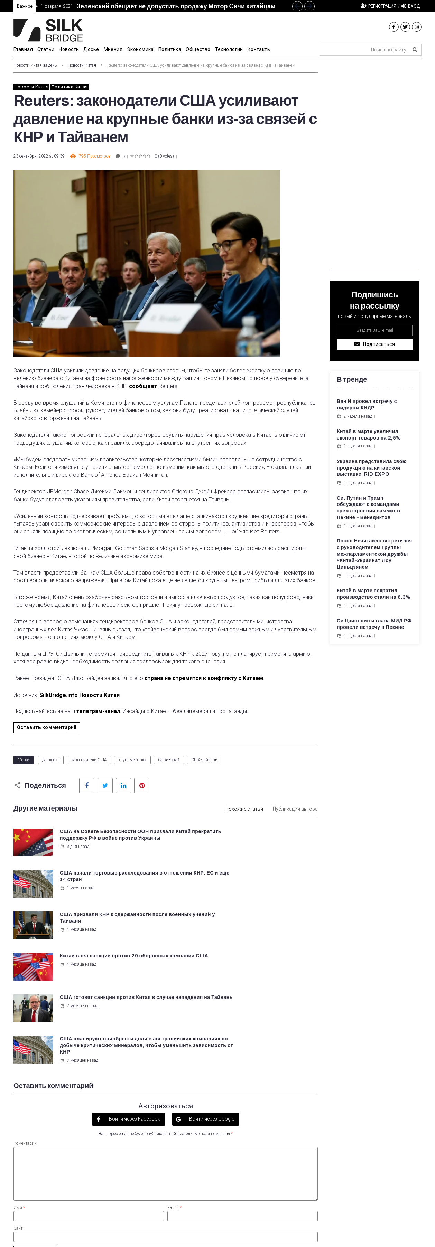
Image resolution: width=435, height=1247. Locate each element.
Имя (19, 1081)
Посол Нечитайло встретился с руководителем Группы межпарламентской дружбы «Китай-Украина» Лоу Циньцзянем (374, 554)
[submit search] (415, 49)
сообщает (143, 386)
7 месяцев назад (78, 928)
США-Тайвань (204, 759)
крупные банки (132, 759)
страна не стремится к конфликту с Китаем (204, 678)
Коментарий (25, 1017)
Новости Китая (82, 65)
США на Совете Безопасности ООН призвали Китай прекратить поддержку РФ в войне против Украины (109, 838)
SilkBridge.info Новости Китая (79, 695)
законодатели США (89, 759)
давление (50, 759)
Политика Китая (69, 86)
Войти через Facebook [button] (134, 993)
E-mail (174, 1081)
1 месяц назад (233, 846)
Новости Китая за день (35, 65)
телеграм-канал (98, 711)
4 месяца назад (77, 887)
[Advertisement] (374, 167)
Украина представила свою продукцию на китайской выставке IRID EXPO (372, 468)
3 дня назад (74, 852)
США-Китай (169, 759)
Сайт (17, 1102)
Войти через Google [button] (211, 993)
